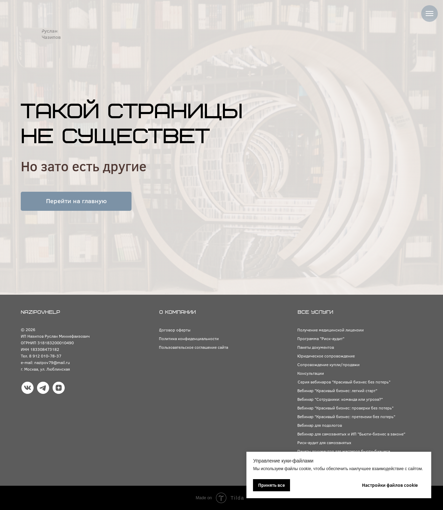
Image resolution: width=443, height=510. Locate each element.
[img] (30, 34)
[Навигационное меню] (429, 13)
